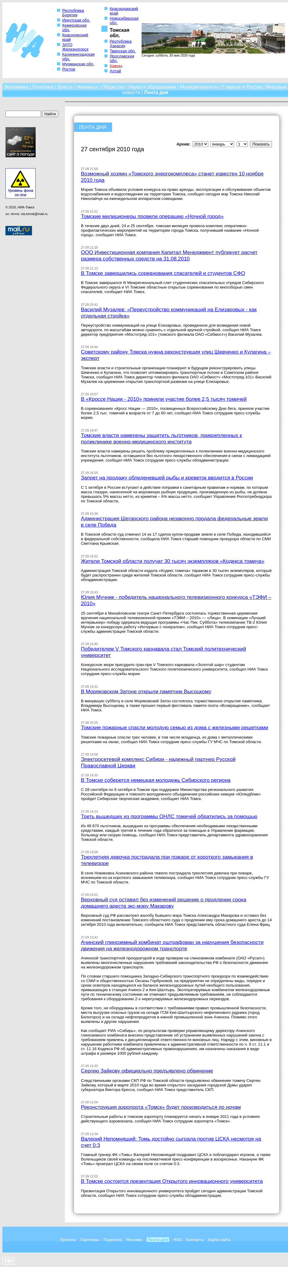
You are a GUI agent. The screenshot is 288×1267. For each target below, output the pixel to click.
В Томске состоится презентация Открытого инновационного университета (172, 1181)
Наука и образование (152, 87)
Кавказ (116, 66)
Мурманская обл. (78, 64)
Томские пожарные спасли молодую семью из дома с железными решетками (174, 727)
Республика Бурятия (73, 12)
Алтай (115, 71)
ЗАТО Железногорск (75, 46)
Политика (42, 87)
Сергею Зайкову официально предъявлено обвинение (147, 1071)
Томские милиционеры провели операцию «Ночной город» (152, 216)
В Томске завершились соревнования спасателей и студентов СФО (163, 273)
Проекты (68, 1239)
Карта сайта (219, 1239)
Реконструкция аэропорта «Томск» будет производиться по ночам (161, 1107)
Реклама (134, 1239)
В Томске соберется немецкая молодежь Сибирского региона (155, 780)
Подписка (112, 1239)
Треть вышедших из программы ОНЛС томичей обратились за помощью (169, 816)
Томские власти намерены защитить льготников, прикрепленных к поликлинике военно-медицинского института (161, 438)
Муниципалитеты (199, 87)
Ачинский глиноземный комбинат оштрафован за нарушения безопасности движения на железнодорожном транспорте (172, 945)
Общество (112, 87)
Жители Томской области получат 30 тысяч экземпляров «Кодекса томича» (172, 561)
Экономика (16, 87)
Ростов (68, 69)
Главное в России (242, 87)
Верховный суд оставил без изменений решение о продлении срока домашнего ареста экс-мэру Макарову (163, 902)
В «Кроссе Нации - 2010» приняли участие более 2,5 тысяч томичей (164, 399)
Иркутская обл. (76, 20)
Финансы (87, 87)
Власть (65, 87)
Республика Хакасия (120, 43)
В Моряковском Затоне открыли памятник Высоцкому (146, 691)
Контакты (195, 1239)
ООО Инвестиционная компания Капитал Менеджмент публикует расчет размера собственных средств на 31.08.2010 (169, 255)
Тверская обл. (123, 51)
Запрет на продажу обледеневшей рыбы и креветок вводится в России (167, 478)
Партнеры (90, 1239)
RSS (178, 1239)
